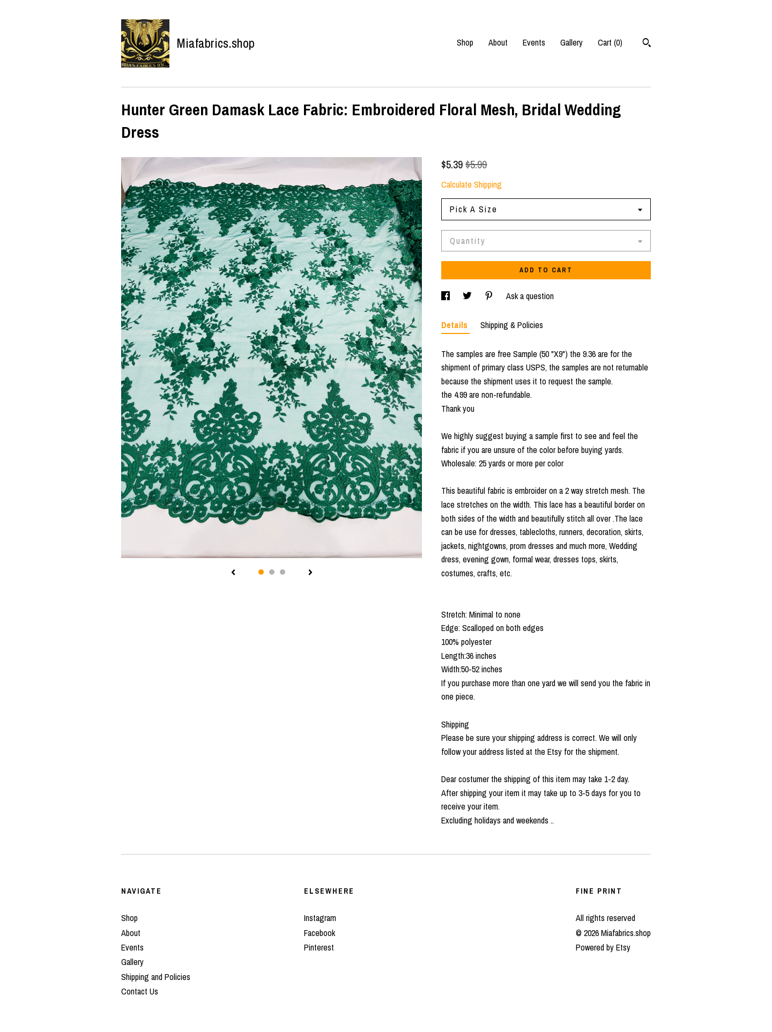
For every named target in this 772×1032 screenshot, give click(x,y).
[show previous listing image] (233, 573)
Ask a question (530, 296)
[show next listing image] (310, 573)
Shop (465, 42)
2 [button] (271, 572)
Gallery (571, 42)
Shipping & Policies (511, 325)
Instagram (320, 918)
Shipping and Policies (155, 977)
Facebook (319, 933)
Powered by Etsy (603, 947)
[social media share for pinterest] (490, 296)
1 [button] (261, 572)
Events (534, 42)
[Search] (647, 44)
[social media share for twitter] (468, 296)
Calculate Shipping (471, 184)
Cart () (610, 42)
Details (455, 325)
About (498, 42)
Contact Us (139, 991)
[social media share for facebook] (446, 296)
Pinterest (319, 947)
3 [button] (282, 572)
